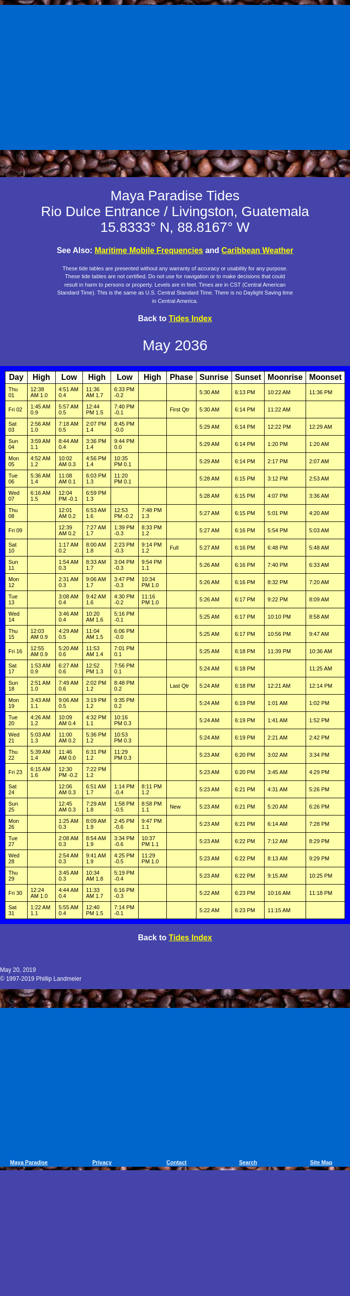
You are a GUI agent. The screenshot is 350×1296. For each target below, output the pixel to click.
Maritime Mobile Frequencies (149, 250)
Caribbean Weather (258, 250)
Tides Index (190, 318)
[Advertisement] (176, 75)
